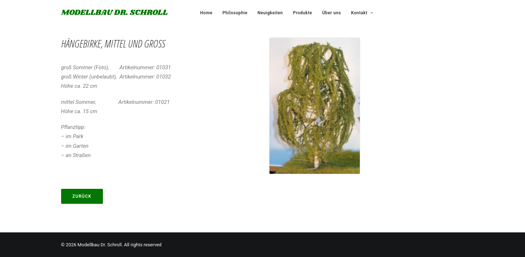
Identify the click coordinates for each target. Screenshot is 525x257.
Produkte (302, 12)
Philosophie (234, 12)
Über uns (331, 12)
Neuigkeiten (270, 12)
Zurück (82, 196)
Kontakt (362, 12)
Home (206, 12)
